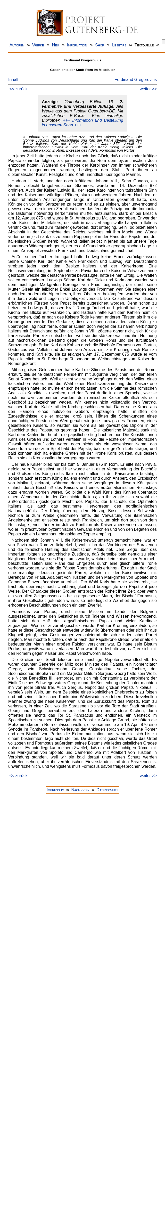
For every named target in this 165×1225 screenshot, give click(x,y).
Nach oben (80, 790)
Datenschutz (107, 790)
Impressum (55, 790)
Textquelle (144, 45)
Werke (38, 45)
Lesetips (119, 45)
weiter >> (148, 89)
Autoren (17, 45)
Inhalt (13, 79)
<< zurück (18, 89)
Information (77, 45)
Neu (55, 45)
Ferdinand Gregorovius (135, 79)
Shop (99, 45)
